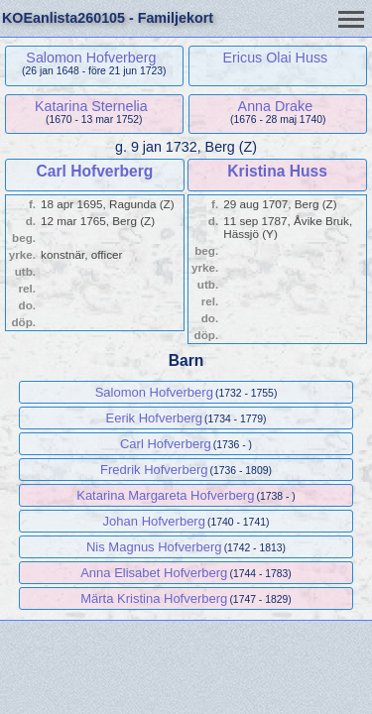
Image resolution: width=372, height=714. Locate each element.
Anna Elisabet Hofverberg (153, 572)
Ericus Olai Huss (275, 57)
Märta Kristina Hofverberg (153, 598)
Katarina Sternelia (91, 106)
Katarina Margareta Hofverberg (165, 495)
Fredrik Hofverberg (153, 469)
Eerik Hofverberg (153, 418)
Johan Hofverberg (154, 521)
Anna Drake (275, 106)
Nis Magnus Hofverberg (154, 546)
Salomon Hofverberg (91, 57)
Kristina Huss (277, 171)
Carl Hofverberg (94, 171)
